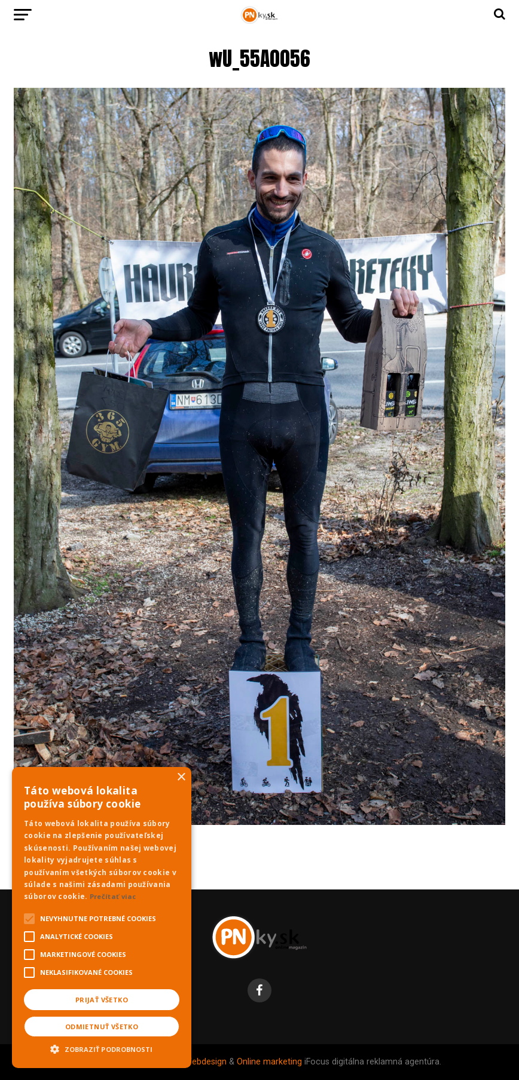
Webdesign (205, 1062)
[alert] (101, 917)
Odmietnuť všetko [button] (101, 1026)
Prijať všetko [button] (101, 999)
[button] (101, 1048)
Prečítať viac (113, 896)
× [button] (180, 777)
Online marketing (269, 1062)
